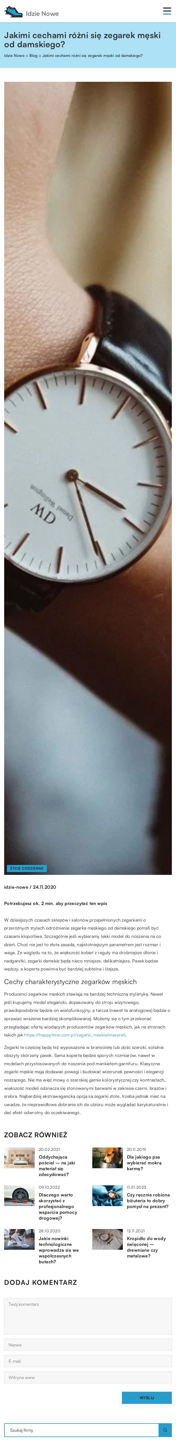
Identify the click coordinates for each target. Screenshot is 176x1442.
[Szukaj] (165, 1430)
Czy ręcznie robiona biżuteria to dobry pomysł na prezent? (148, 1200)
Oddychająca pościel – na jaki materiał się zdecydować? (57, 1165)
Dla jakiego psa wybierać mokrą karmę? (144, 1162)
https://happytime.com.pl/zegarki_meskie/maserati (74, 1035)
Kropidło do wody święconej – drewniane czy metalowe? (146, 1247)
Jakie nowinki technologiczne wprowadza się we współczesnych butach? (59, 1250)
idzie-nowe (16, 887)
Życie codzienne (27, 868)
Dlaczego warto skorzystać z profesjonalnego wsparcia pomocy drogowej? (58, 1206)
